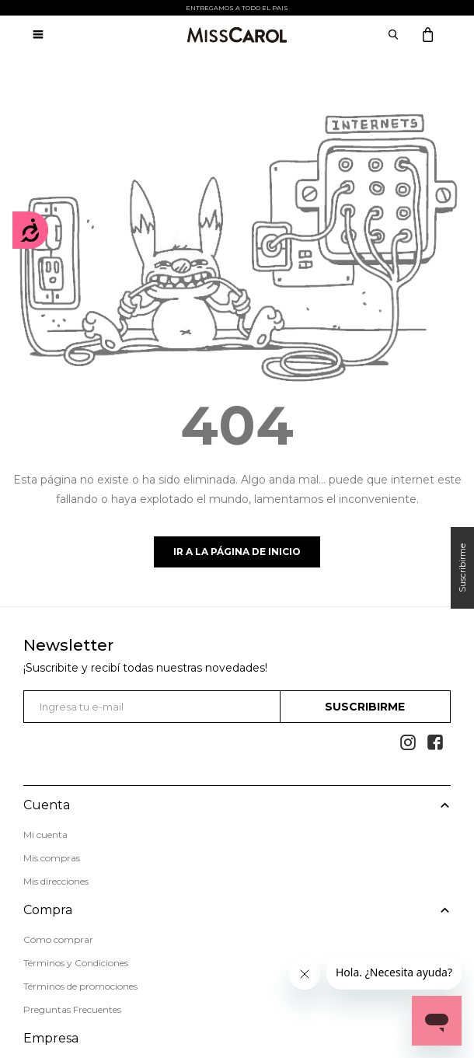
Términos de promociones (80, 986)
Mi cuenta (45, 834)
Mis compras (51, 858)
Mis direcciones (56, 881)
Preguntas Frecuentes (72, 1009)
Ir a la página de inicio (237, 551)
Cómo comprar (58, 939)
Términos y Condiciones (75, 963)
